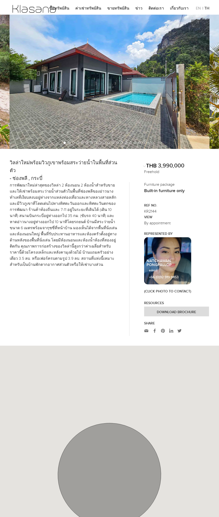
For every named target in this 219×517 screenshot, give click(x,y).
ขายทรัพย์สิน (118, 9)
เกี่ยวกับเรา (179, 9)
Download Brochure (176, 312)
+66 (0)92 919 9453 (164, 277)
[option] (109, 82)
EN (198, 9)
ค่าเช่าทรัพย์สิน (88, 9)
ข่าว (138, 9)
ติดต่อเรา (156, 9)
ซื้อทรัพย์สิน (59, 9)
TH (206, 9)
